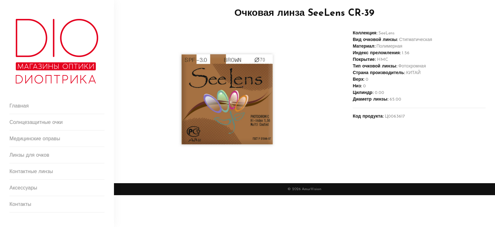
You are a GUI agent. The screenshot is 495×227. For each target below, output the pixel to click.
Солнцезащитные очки (36, 122)
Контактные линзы (31, 171)
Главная (19, 106)
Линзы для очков (29, 155)
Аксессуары (23, 188)
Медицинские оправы (34, 139)
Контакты (20, 204)
